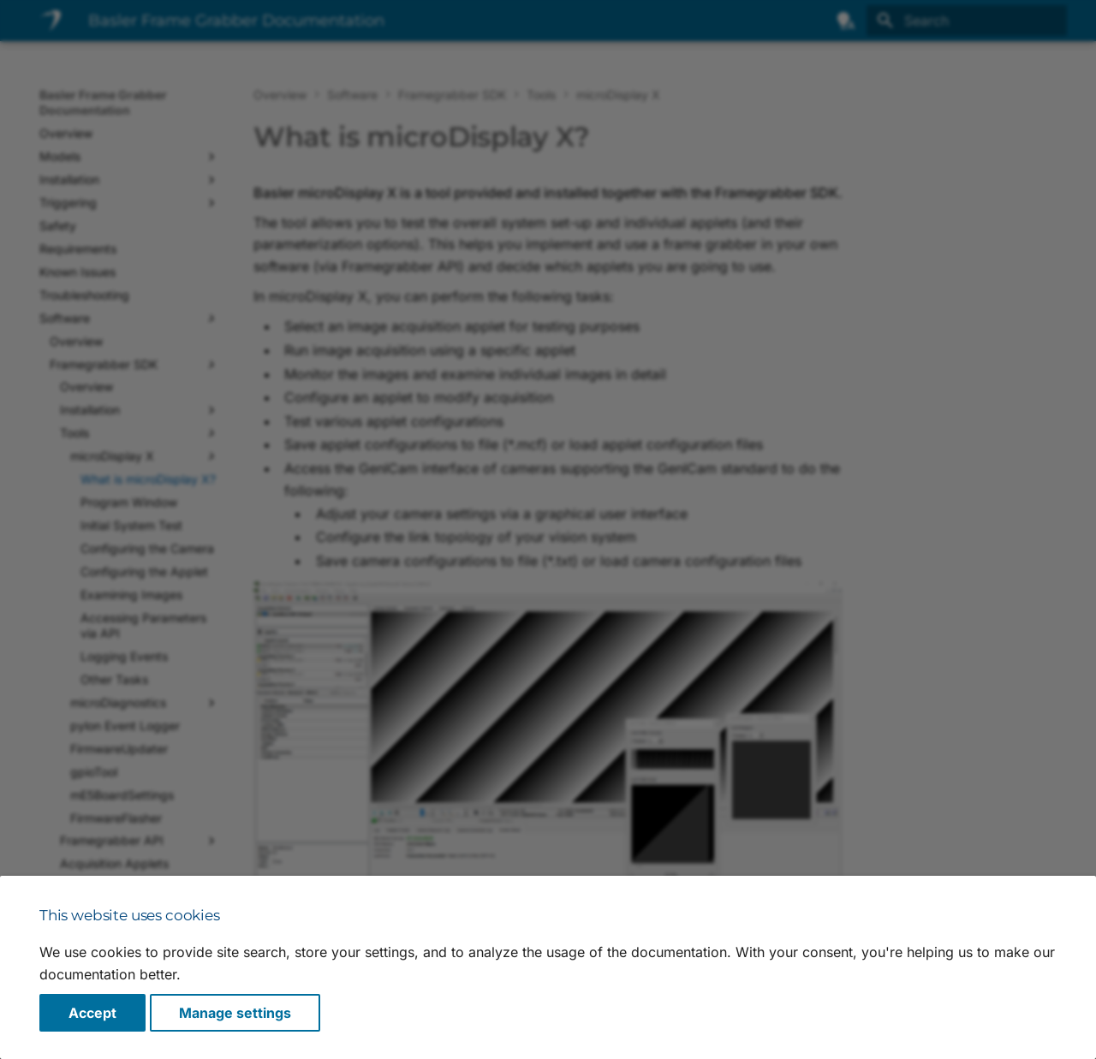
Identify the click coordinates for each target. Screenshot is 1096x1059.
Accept (92, 1012)
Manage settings (235, 1012)
